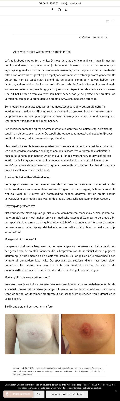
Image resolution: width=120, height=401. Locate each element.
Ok (38, 394)
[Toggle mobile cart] (107, 21)
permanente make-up (43, 334)
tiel (14, 337)
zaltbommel (27, 337)
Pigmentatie (86, 334)
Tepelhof (95, 334)
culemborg (23, 334)
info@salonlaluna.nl (71, 3)
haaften (31, 334)
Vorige (86, 37)
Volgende (98, 37)
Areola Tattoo (67, 331)
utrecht (19, 337)
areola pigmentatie (54, 331)
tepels (101, 334)
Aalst (38, 331)
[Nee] (116, 391)
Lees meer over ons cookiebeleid (67, 394)
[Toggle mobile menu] (113, 21)
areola (43, 331)
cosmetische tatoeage (82, 331)
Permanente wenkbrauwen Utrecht (66, 334)
